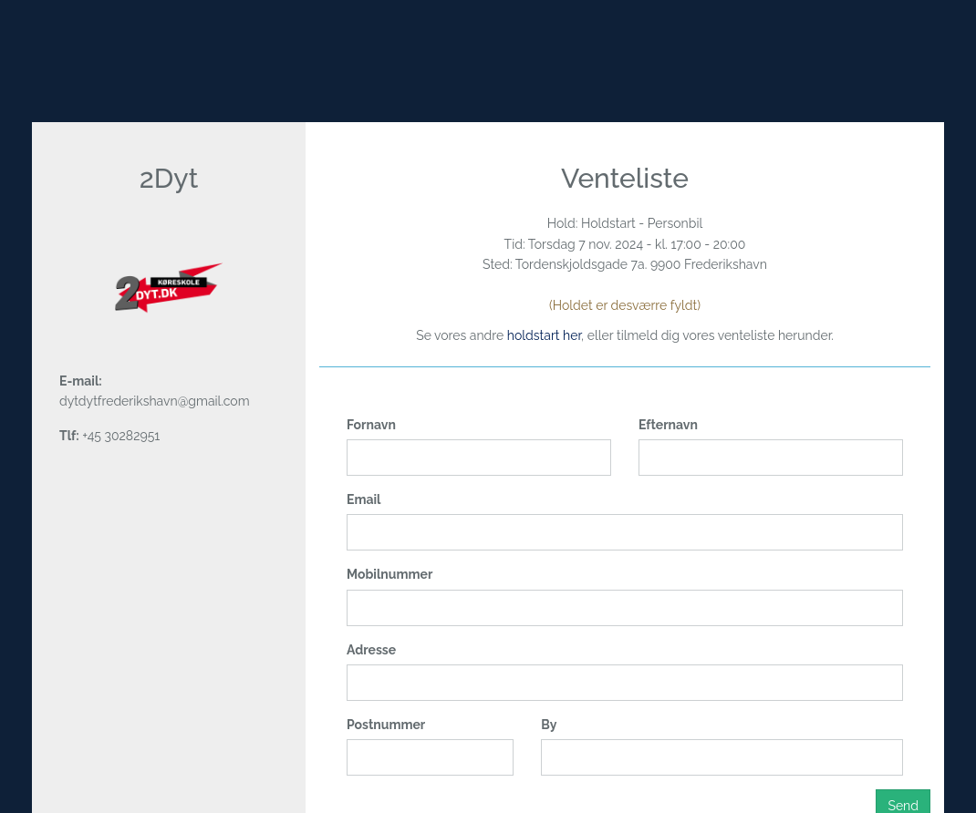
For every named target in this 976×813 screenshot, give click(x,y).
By (548, 724)
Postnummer (386, 724)
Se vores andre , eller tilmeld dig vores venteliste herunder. (625, 335)
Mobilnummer (389, 574)
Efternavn (668, 424)
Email (363, 499)
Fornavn (371, 424)
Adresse (371, 650)
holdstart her (544, 335)
